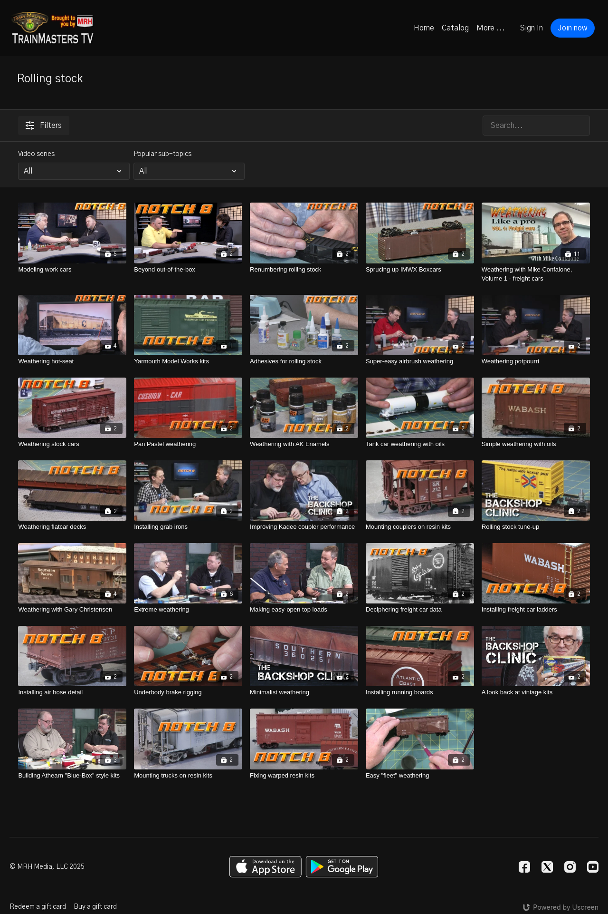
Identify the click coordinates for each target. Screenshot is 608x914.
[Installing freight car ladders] (536, 609)
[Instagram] (570, 867)
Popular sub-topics (162, 154)
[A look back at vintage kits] (536, 692)
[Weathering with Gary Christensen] (72, 609)
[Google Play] (342, 866)
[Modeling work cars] (72, 269)
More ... (490, 28)
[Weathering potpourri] (536, 361)
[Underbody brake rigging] (188, 692)
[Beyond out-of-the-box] (188, 269)
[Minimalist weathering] (304, 692)
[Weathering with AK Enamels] (304, 444)
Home (424, 28)
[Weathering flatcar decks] (72, 527)
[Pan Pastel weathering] (188, 444)
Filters (44, 125)
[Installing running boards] (420, 692)
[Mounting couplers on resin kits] (420, 527)
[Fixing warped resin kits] (304, 775)
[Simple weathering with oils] (536, 444)
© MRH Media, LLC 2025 (47, 867)
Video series (36, 154)
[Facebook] (524, 867)
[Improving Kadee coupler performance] (304, 527)
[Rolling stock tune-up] (536, 527)
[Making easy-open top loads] (304, 609)
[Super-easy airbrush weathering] (420, 361)
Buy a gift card (95, 907)
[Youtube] (592, 867)
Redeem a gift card (38, 907)
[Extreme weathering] (188, 609)
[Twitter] (547, 867)
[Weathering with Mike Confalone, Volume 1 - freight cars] (536, 274)
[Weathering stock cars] (72, 444)
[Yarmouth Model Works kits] (188, 361)
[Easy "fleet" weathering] (420, 775)
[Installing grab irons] (188, 527)
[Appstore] (265, 866)
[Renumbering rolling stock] (304, 269)
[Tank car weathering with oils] (420, 444)
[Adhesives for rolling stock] (304, 361)
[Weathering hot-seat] (72, 361)
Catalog (455, 28)
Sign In (531, 28)
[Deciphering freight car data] (420, 609)
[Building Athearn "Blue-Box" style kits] (72, 775)
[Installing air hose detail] (72, 692)
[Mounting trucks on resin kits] (188, 775)
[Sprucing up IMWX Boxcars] (420, 269)
